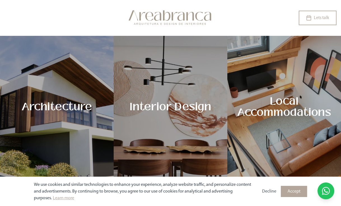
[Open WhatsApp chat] (325, 190)
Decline (269, 191)
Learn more (63, 198)
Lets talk (317, 18)
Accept (294, 191)
